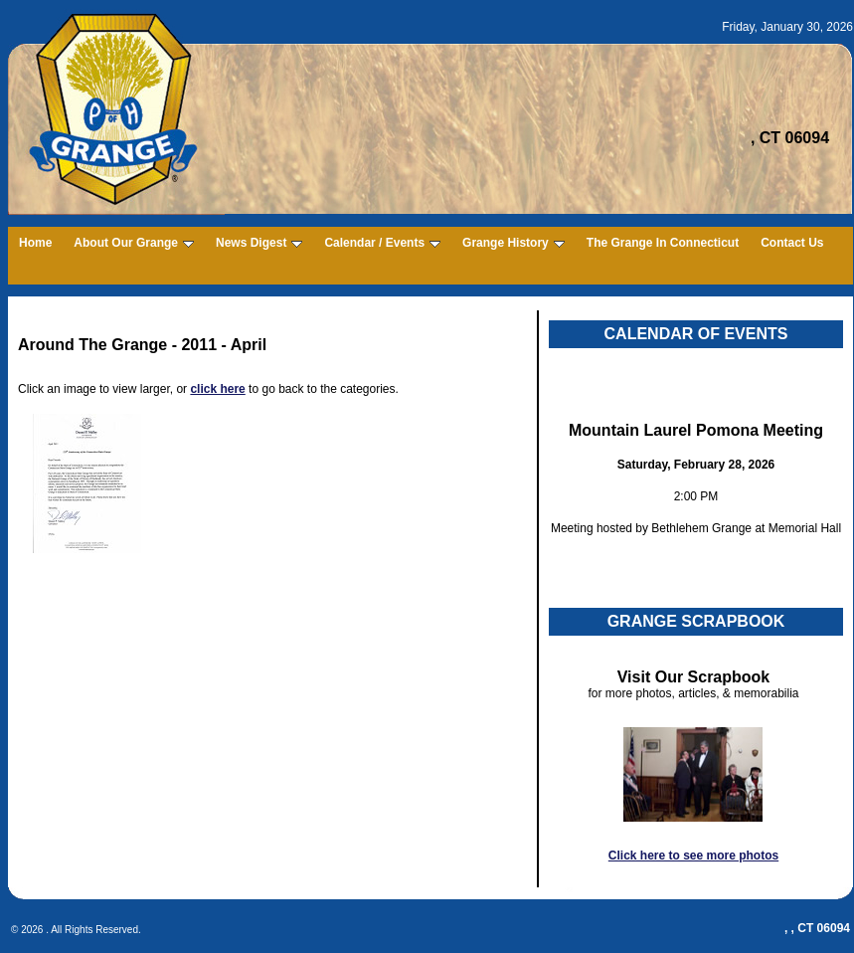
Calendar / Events (382, 243)
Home (35, 243)
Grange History (513, 243)
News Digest (259, 243)
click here (217, 389)
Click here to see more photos (693, 855)
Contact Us (792, 243)
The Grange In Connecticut (663, 243)
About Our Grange (134, 243)
